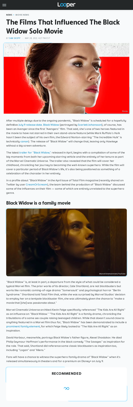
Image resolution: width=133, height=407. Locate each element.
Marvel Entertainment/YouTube (112, 274)
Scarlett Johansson (90, 125)
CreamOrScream (36, 184)
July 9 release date (30, 125)
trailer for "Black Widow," (35, 152)
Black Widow (51, 125)
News (9, 15)
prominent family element (23, 326)
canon (24, 141)
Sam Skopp (14, 38)
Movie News (22, 15)
